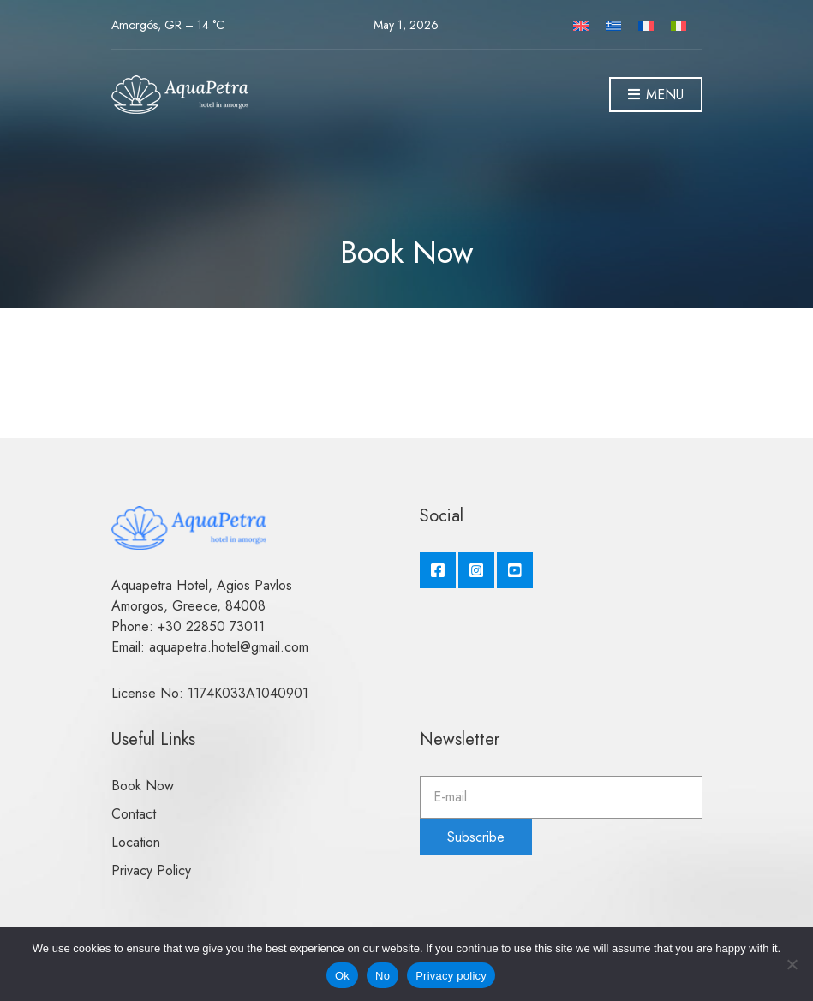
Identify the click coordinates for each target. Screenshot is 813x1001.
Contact (133, 814)
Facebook (438, 570)
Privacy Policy (151, 870)
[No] (791, 964)
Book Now (142, 785)
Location (135, 842)
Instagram (476, 570)
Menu (656, 95)
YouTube (515, 570)
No (382, 975)
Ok (342, 975)
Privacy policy (451, 975)
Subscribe (476, 837)
